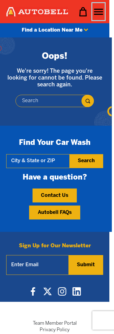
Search (86, 160)
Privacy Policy (55, 330)
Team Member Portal (55, 323)
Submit (86, 264)
